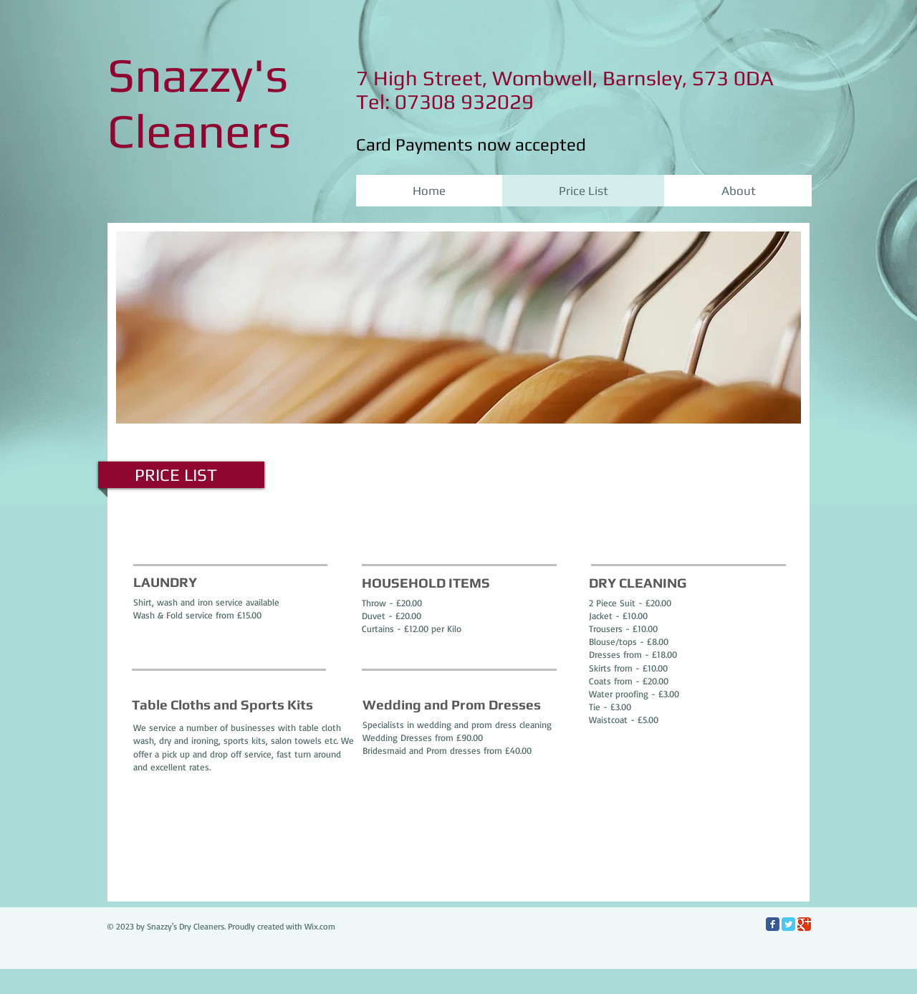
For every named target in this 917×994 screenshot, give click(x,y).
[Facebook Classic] (772, 924)
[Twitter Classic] (788, 924)
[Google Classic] (804, 924)
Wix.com (319, 926)
